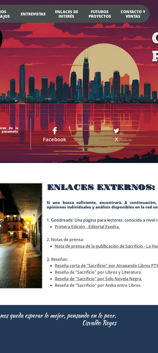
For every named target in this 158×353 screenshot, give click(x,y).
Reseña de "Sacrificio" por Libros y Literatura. (98, 272)
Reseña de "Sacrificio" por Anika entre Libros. (98, 285)
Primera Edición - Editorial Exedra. (87, 226)
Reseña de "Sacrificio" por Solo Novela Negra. (98, 278)
